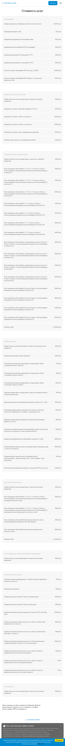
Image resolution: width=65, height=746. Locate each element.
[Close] (60, 726)
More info (40, 744)
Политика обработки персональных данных (35, 736)
